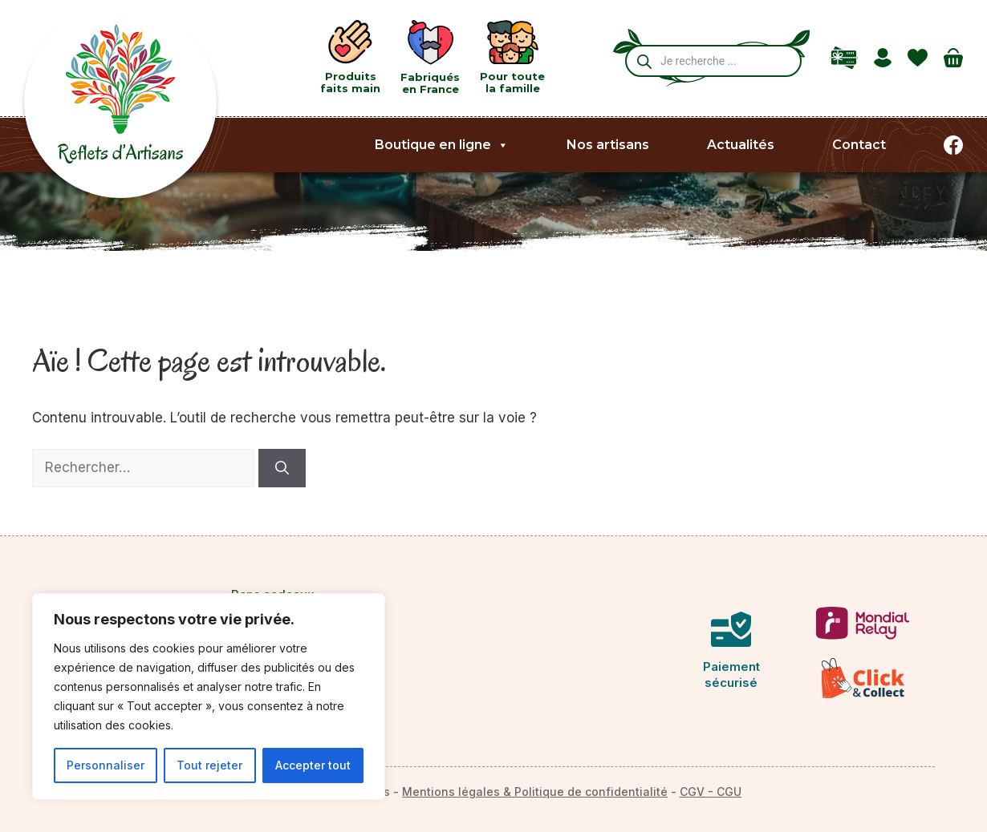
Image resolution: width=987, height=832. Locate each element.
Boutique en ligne (442, 145)
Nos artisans (608, 144)
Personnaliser (105, 765)
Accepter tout (313, 765)
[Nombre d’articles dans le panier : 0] (953, 57)
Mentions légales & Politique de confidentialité (535, 791)
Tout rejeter (209, 765)
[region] (208, 696)
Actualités (740, 144)
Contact (859, 144)
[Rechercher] (282, 468)
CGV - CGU (710, 791)
